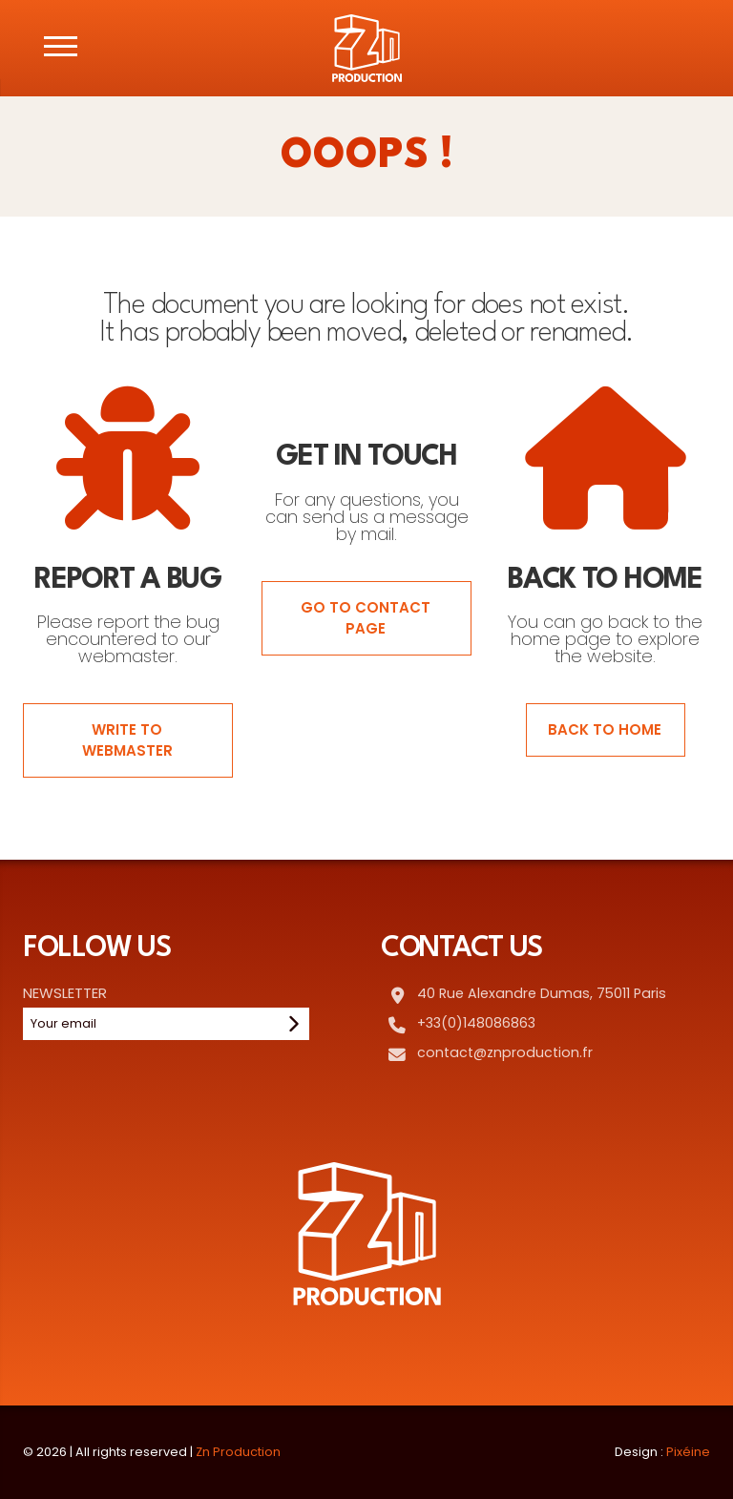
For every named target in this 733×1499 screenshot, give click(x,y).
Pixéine (688, 1452)
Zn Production (238, 1452)
